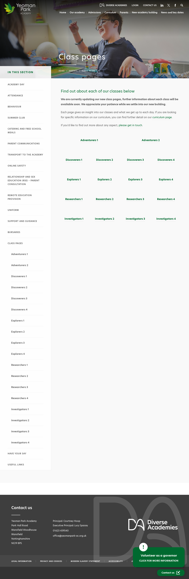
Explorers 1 (17, 320)
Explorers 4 (18, 354)
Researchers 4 (19, 398)
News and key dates (172, 12)
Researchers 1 (19, 365)
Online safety (17, 165)
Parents (124, 12)
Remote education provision (20, 197)
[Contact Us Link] (171, 572)
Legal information (21, 561)
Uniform (13, 210)
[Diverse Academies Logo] (25, 8)
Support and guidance (22, 221)
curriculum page (162, 117)
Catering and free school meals (24, 130)
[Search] (182, 5)
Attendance (15, 95)
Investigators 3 (20, 431)
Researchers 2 (19, 376)
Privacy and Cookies (51, 561)
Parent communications (24, 143)
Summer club (16, 117)
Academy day (16, 84)
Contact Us (150, 5)
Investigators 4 (20, 442)
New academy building (144, 12)
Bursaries (14, 232)
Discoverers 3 (19, 298)
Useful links (16, 464)
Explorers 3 (18, 343)
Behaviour (14, 106)
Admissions (94, 12)
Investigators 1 (20, 409)
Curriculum (110, 12)
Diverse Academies (116, 5)
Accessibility (116, 561)
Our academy (77, 12)
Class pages (15, 243)
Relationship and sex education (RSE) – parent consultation (24, 180)
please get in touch (130, 125)
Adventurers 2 (19, 265)
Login (135, 5)
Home (63, 12)
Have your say (17, 453)
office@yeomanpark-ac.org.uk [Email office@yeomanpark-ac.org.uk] (69, 535)
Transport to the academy (25, 154)
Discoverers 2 (19, 287)
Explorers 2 (18, 331)
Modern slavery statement (85, 561)
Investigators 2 (20, 420)
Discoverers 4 (19, 309)
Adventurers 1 (19, 254)
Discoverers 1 (19, 276)
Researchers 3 (19, 387)
